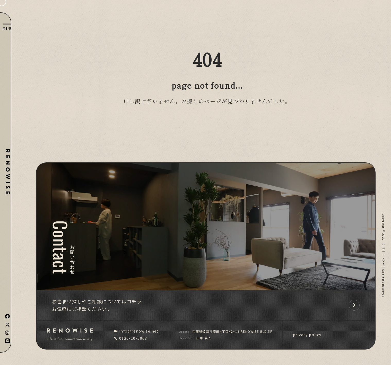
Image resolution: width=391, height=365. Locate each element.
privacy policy (307, 334)
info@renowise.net (136, 331)
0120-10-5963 (130, 338)
